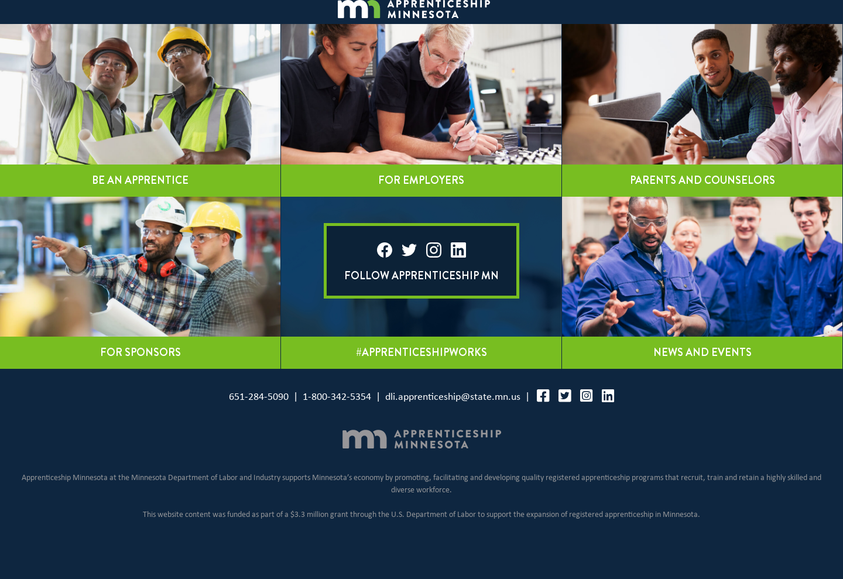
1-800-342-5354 (337, 425)
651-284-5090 (259, 425)
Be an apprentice (140, 208)
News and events (702, 380)
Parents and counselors (702, 208)
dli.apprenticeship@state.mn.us (452, 425)
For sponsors (140, 380)
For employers (421, 208)
